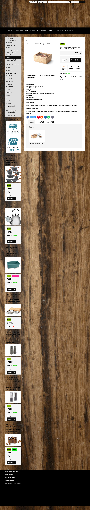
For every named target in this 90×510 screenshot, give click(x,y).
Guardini (9, 78)
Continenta (13, 57)
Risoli (13, 67)
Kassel (13, 95)
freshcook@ (8, 474)
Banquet (13, 103)
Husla (8, 89)
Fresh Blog (19, 31)
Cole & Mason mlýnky (13, 46)
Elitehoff (9, 92)
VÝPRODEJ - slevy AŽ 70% (13, 50)
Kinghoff (9, 84)
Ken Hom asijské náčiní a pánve (13, 111)
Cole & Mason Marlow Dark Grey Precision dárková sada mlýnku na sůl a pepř (13, 334)
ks (9, 195)
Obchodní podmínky (48, 31)
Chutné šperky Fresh (12, 65)
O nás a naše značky (32, 31)
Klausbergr (13, 81)
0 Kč (82, 2)
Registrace (42, 2)
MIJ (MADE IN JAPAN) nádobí (11, 53)
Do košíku (75, 60)
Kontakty (60, 31)
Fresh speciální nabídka (11, 61)
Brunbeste (13, 87)
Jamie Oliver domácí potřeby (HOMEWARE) (13, 41)
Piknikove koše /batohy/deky (13, 107)
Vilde (7, 98)
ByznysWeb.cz (80, 508)
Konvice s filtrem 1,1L (10, 204)
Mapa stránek (69, 31)
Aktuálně (10, 31)
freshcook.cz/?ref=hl (13, 119)
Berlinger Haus (13, 73)
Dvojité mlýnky (10, 115)
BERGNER (8, 101)
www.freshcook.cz (9, 480)
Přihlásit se (32, 2)
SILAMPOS (13, 70)
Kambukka (13, 76)
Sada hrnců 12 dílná (11, 155)
